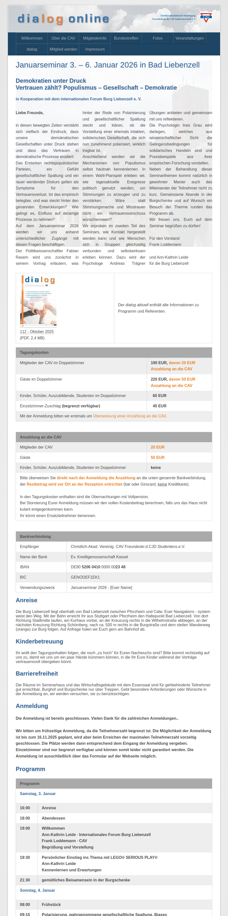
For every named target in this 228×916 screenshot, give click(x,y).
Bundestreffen (126, 38)
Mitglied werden (63, 49)
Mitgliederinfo (94, 38)
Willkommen (32, 38)
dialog (32, 49)
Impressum (95, 49)
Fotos (157, 38)
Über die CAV (63, 38)
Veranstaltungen (189, 38)
